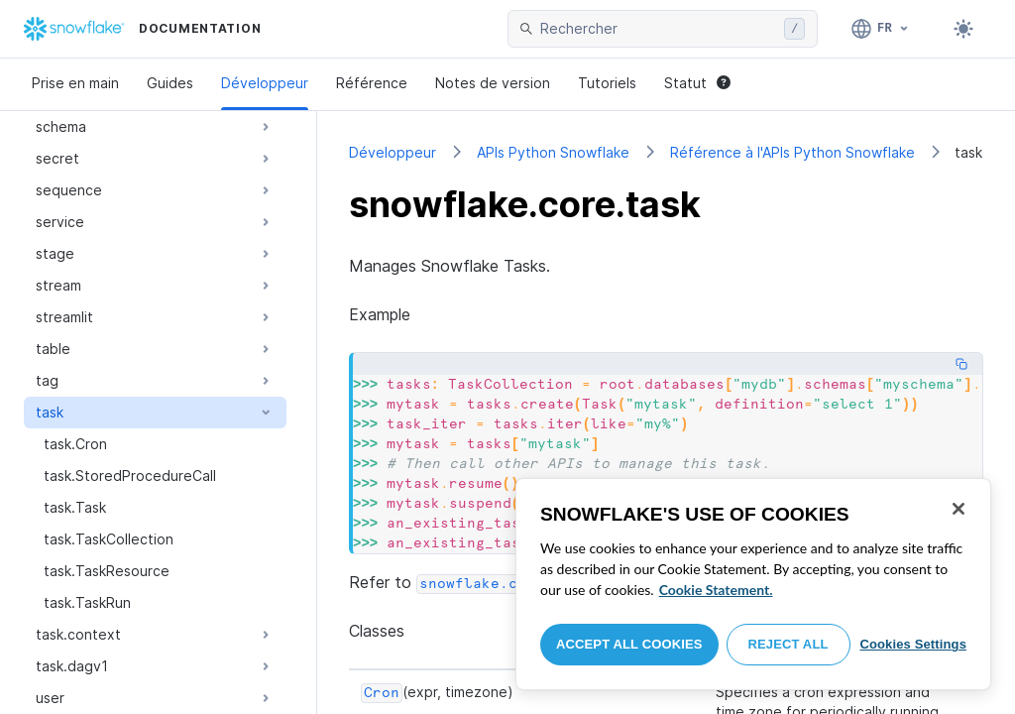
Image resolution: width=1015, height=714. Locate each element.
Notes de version (492, 82)
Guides (170, 82)
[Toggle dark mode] (963, 29)
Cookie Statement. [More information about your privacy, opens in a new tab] (716, 589)
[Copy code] (961, 364)
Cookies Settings (912, 644)
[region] (753, 584)
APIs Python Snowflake (553, 152)
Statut (697, 82)
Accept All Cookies (629, 644)
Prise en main (75, 82)
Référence (371, 82)
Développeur (264, 82)
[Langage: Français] (881, 29)
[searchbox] (658, 29)
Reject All (788, 644)
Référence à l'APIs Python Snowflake (792, 152)
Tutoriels (607, 82)
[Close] (958, 509)
